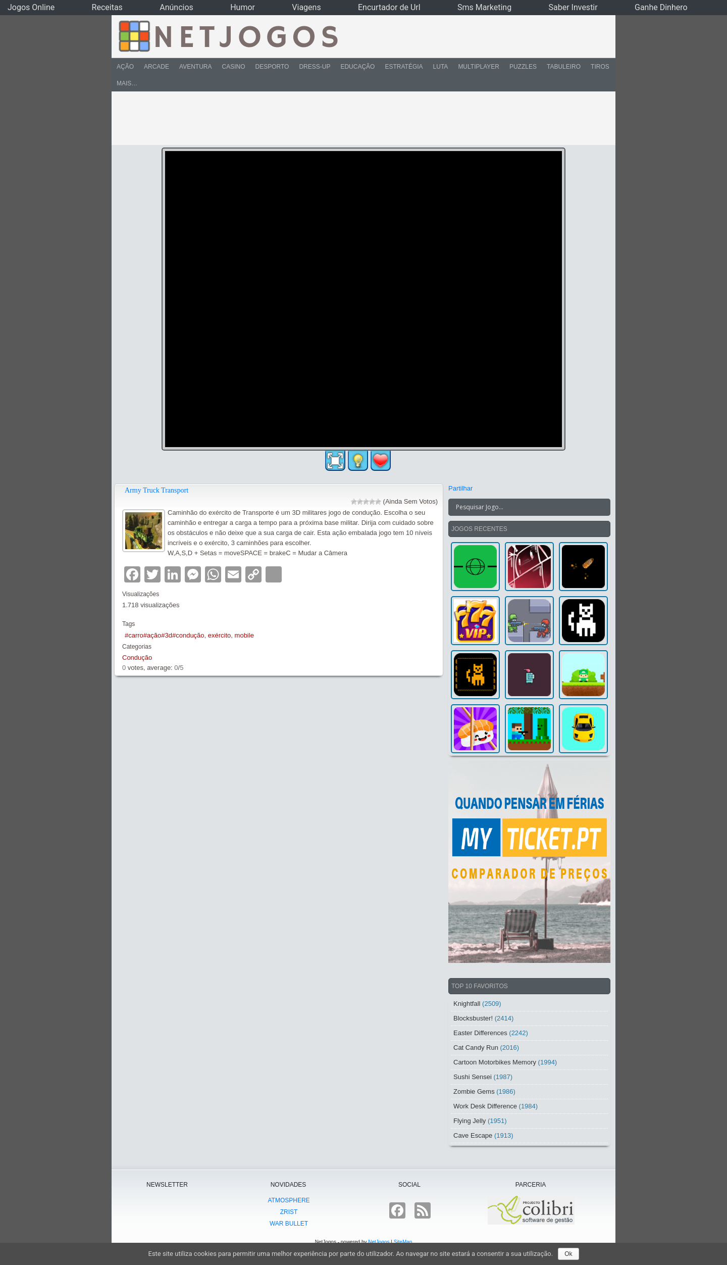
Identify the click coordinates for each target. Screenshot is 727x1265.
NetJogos (378, 1242)
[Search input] (523, 507)
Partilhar (460, 488)
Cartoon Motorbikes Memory (494, 1062)
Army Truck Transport (156, 490)
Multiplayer (478, 66)
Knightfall (466, 1003)
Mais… (127, 83)
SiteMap (403, 1242)
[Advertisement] (356, 118)
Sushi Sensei (472, 1077)
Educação (357, 66)
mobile (244, 635)
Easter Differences (480, 1033)
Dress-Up (314, 66)
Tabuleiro (564, 66)
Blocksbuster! (473, 1018)
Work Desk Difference (485, 1106)
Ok (568, 1253)
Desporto (272, 66)
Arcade (156, 66)
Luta (440, 66)
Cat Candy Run (475, 1047)
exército (219, 635)
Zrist (289, 1211)
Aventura (195, 66)
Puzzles (523, 66)
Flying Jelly (469, 1121)
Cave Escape (472, 1135)
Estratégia (404, 66)
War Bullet (289, 1223)
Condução (137, 657)
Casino (233, 66)
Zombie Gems (474, 1091)
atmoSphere (288, 1200)
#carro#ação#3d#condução (164, 635)
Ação (125, 66)
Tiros (600, 66)
